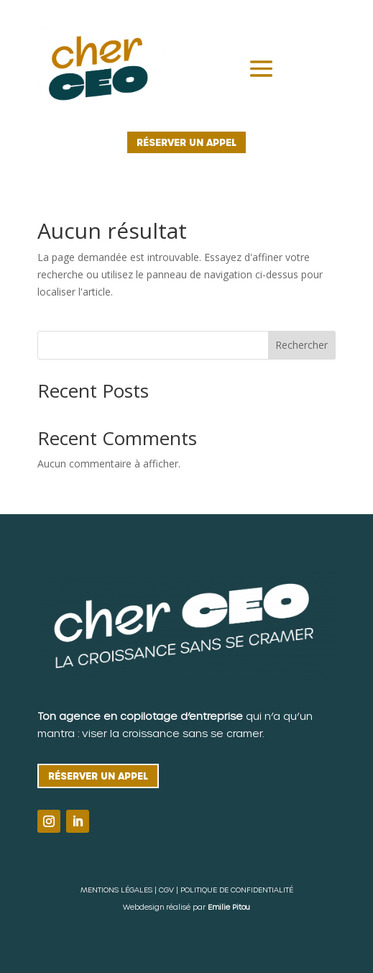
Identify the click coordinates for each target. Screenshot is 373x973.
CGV (166, 889)
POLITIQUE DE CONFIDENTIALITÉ (236, 889)
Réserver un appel (186, 142)
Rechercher (301, 345)
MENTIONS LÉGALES (116, 889)
